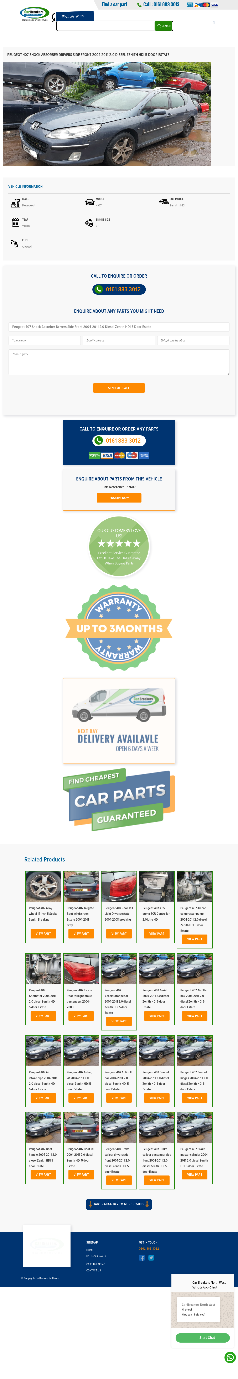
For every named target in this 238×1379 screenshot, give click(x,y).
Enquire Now (119, 498)
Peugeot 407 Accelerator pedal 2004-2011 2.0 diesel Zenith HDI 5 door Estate (118, 1099)
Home (89, 1345)
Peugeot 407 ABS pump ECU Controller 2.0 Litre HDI (156, 1011)
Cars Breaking (95, 1359)
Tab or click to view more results (119, 1300)
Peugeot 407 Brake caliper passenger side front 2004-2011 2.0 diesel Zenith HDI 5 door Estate (157, 1258)
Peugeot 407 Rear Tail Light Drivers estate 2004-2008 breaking (119, 1011)
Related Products (44, 957)
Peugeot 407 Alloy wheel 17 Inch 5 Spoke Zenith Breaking (43, 1011)
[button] (119, 1304)
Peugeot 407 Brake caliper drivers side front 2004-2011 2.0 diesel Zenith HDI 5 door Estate (117, 1258)
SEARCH (166, 26)
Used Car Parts (96, 1351)
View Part (43, 1031)
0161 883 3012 (166, 4)
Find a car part (114, 4)
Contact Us (93, 1366)
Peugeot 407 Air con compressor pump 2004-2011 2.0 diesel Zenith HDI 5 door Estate (193, 1017)
